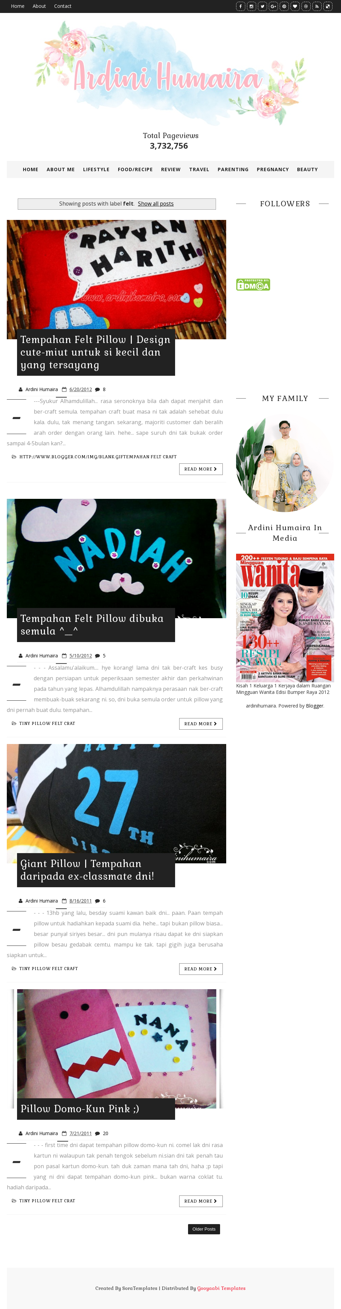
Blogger (314, 705)
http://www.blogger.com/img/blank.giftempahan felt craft (94, 457)
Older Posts (204, 1229)
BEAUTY (307, 169)
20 (105, 1133)
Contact (63, 6)
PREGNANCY (273, 169)
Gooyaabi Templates (221, 1288)
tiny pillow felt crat (43, 723)
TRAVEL (199, 169)
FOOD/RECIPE (135, 169)
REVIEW (171, 169)
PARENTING (233, 169)
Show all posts (156, 203)
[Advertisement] (285, 340)
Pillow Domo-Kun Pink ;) (80, 1109)
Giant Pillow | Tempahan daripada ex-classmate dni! (87, 870)
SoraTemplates (139, 1288)
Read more (201, 469)
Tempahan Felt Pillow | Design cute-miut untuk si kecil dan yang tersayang (95, 352)
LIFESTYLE (96, 169)
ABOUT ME (61, 169)
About (39, 6)
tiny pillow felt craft (45, 968)
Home (18, 6)
